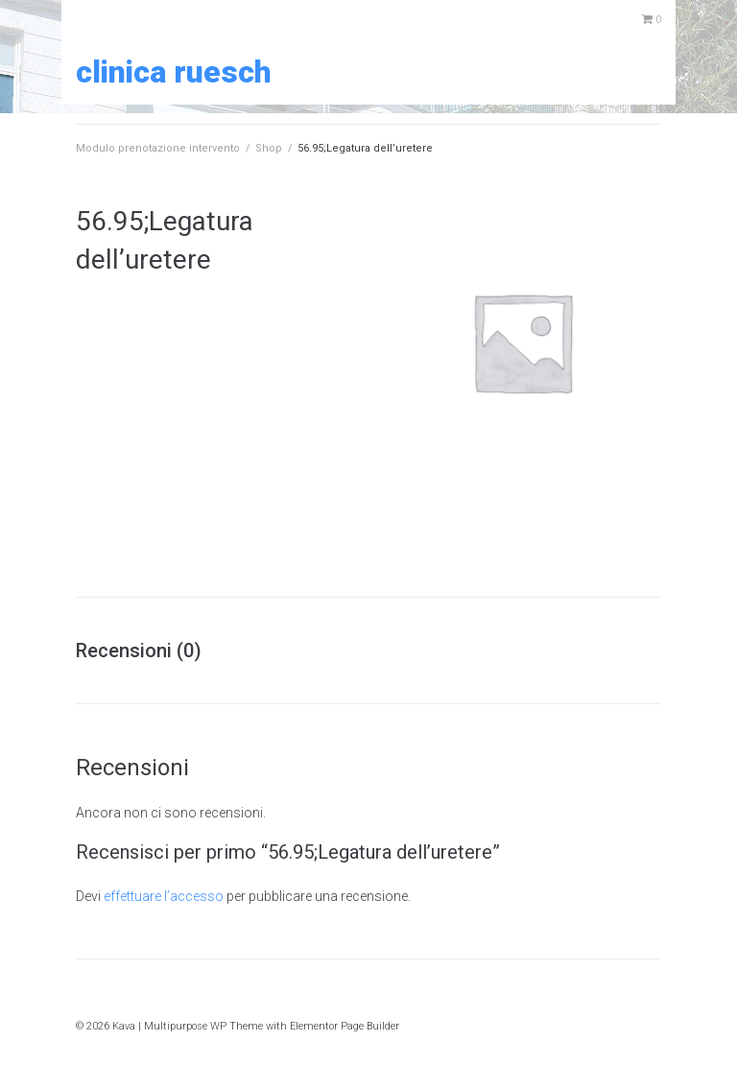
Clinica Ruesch (174, 72)
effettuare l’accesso (164, 896)
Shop (268, 148)
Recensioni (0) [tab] (139, 650)
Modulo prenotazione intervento (158, 148)
